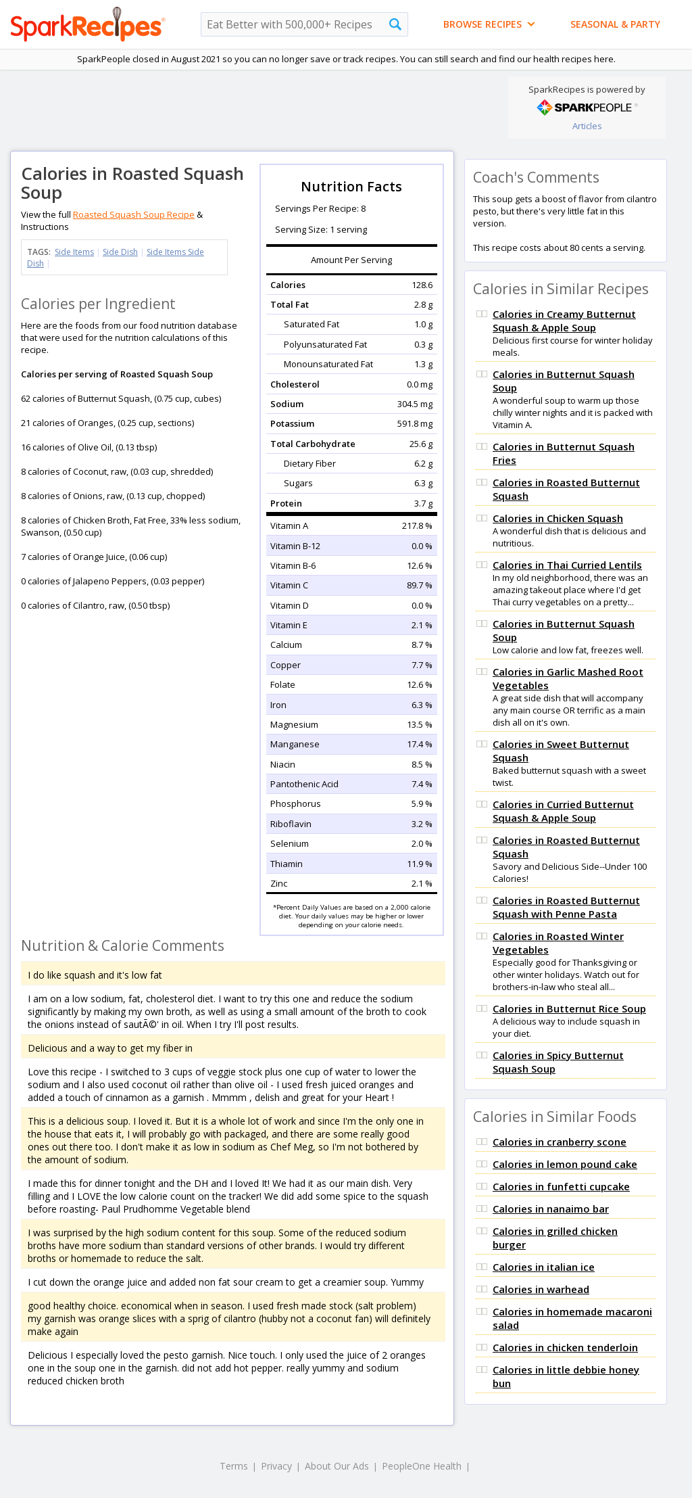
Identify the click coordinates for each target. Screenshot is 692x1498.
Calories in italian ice (544, 1266)
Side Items (74, 252)
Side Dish (120, 252)
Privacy (276, 1465)
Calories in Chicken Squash (558, 518)
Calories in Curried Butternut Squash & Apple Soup (563, 810)
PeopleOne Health (422, 1465)
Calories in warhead (541, 1289)
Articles (587, 126)
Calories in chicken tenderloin (565, 1347)
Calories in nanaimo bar (551, 1208)
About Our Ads (337, 1465)
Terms (234, 1465)
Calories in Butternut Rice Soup (569, 1008)
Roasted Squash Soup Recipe (134, 214)
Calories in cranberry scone (559, 1141)
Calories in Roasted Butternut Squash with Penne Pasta (566, 906)
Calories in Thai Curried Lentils (567, 564)
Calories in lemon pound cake (565, 1164)
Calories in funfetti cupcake (561, 1186)
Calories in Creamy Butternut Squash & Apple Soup (564, 320)
